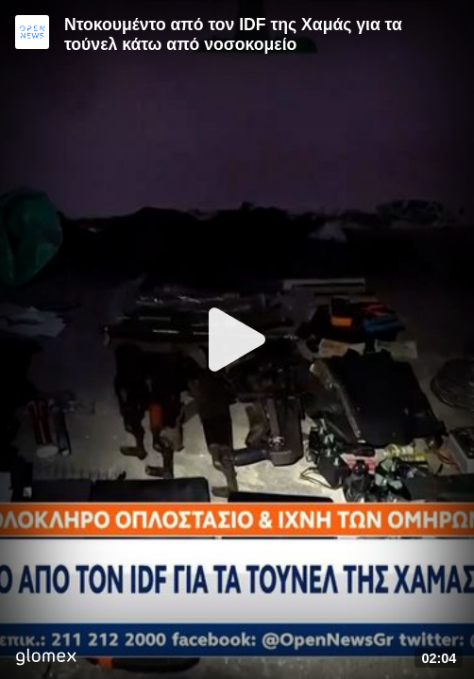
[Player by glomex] (45, 659)
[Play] (237, 339)
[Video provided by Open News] (32, 32)
